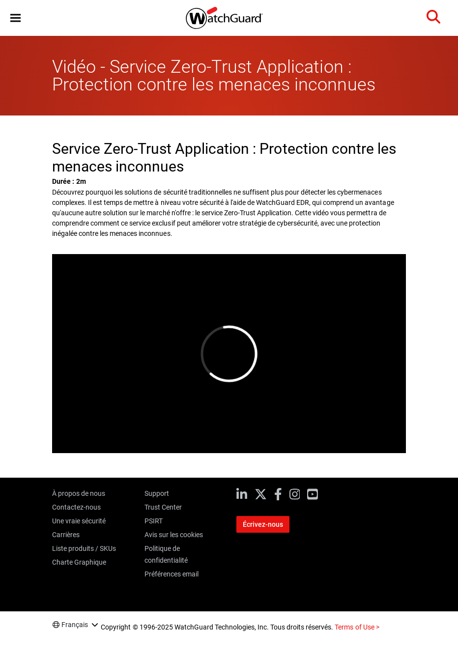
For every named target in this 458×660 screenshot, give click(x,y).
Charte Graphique (79, 562)
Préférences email (171, 574)
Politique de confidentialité (166, 554)
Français (74, 625)
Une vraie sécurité (79, 521)
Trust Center (163, 507)
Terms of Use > (357, 627)
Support (156, 493)
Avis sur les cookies (173, 535)
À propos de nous (78, 493)
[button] (15, 18)
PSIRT (153, 521)
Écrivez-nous (263, 524)
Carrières (66, 535)
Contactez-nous (76, 507)
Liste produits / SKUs (84, 548)
